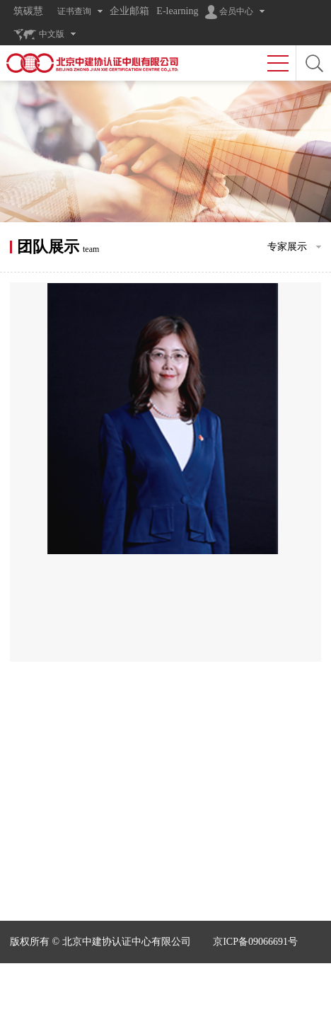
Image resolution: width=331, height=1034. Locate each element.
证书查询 (74, 11)
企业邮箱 (129, 11)
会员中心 (229, 12)
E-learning (177, 11)
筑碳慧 (28, 11)
